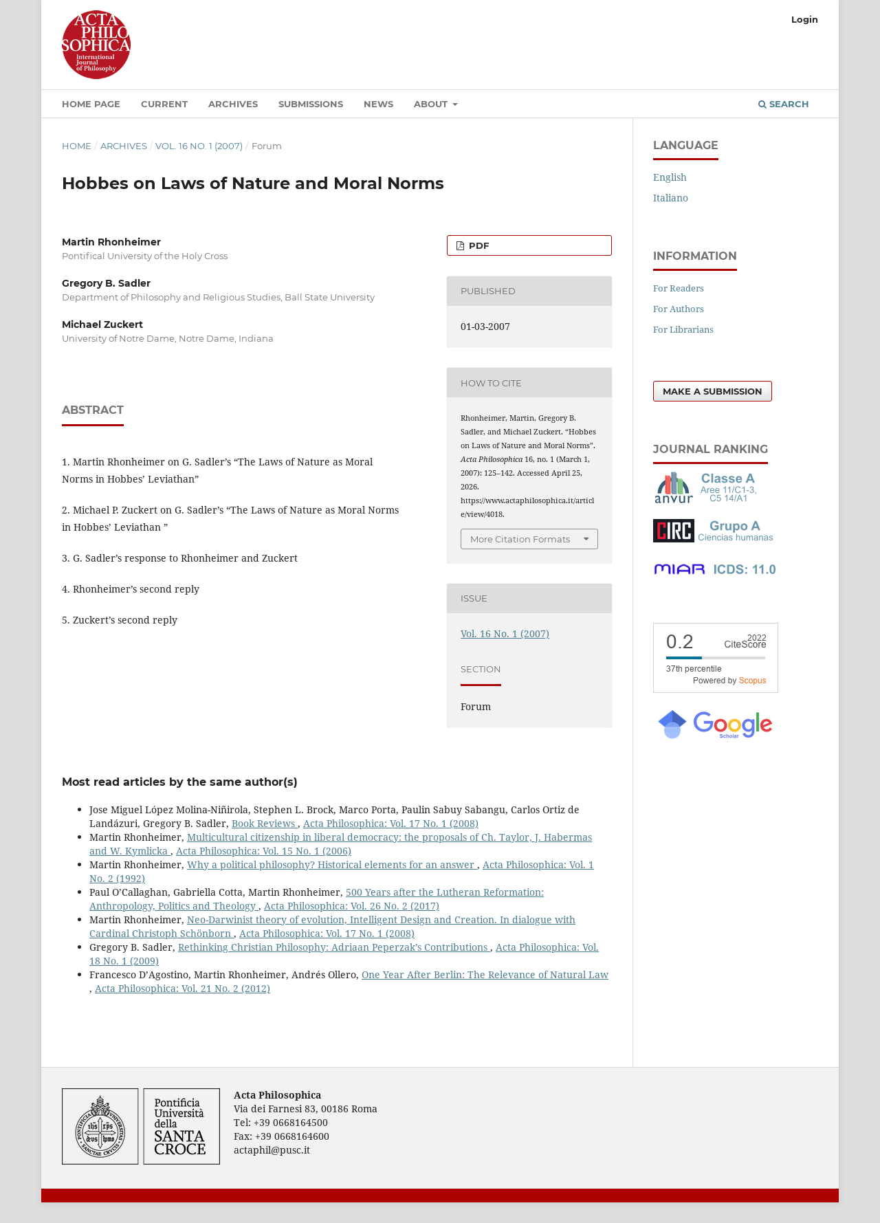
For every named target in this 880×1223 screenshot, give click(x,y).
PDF (477, 245)
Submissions (310, 103)
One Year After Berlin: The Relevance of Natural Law (485, 974)
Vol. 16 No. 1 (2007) (199, 145)
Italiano (670, 197)
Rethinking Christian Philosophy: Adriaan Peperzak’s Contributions (334, 947)
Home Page (91, 103)
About (432, 103)
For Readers (678, 288)
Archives (233, 103)
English (670, 177)
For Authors (678, 308)
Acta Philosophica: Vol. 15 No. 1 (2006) (263, 850)
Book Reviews (265, 823)
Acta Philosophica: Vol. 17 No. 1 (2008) (390, 823)
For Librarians (683, 329)
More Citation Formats (520, 538)
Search (783, 103)
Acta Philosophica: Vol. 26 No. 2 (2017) (351, 905)
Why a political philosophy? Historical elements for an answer (332, 864)
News (378, 103)
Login (804, 19)
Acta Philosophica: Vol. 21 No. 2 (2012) (182, 988)
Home (76, 145)
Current (164, 103)
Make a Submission (712, 391)
